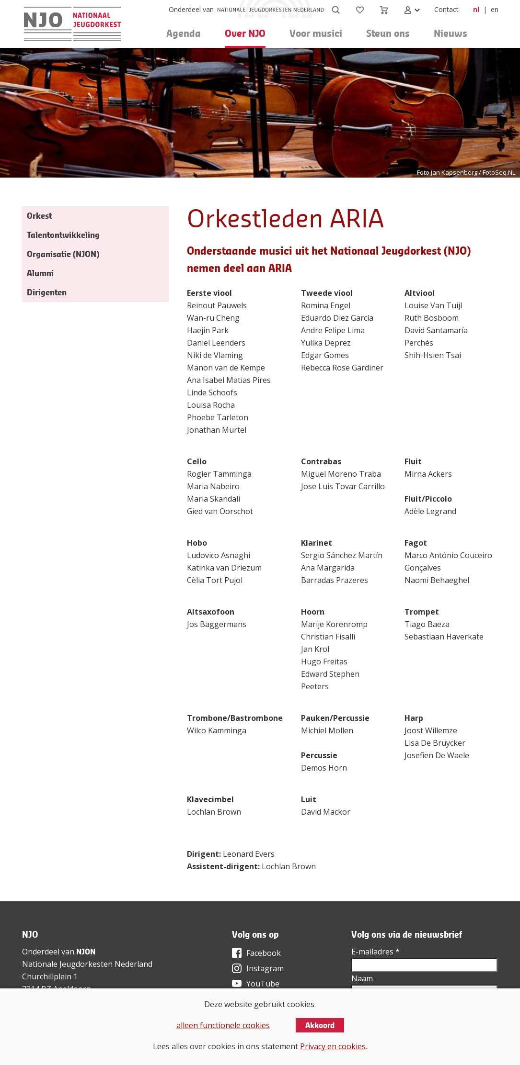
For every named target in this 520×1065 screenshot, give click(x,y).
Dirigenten (47, 292)
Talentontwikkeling (63, 234)
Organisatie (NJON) (63, 253)
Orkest (39, 215)
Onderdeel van (191, 9)
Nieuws (450, 33)
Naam (362, 978)
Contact (446, 9)
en (494, 9)
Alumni (40, 273)
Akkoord (320, 1025)
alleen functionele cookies (223, 1025)
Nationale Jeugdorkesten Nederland (87, 964)
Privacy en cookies (333, 1046)
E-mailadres (375, 951)
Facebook (263, 953)
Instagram (265, 968)
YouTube (262, 983)
